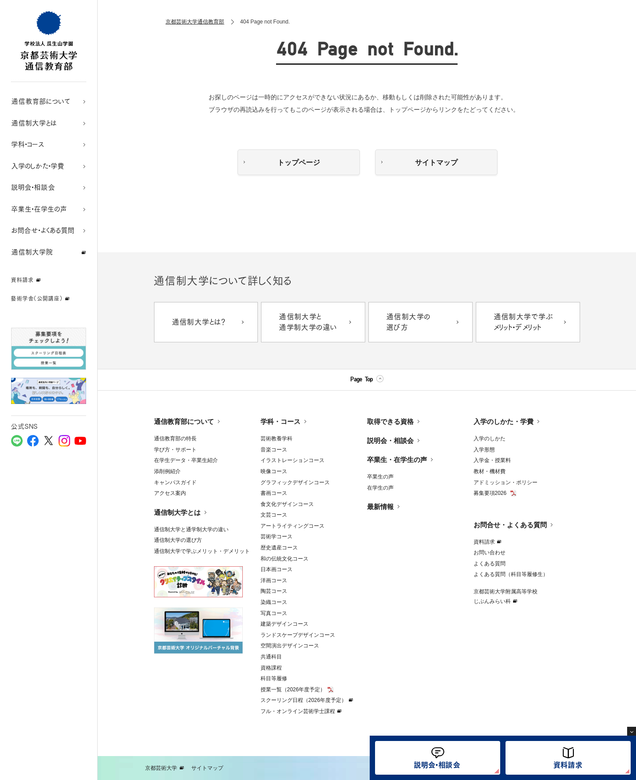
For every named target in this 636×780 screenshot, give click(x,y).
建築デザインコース (284, 624)
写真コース (274, 613)
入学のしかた (490, 438)
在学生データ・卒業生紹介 (186, 460)
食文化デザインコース (287, 504)
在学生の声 (380, 488)
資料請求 (484, 542)
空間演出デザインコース (290, 646)
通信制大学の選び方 (178, 540)
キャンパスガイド (175, 482)
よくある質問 (490, 564)
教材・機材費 (490, 471)
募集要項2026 (491, 493)
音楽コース (274, 450)
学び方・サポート (175, 450)
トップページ (298, 162)
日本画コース (276, 569)
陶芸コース (274, 591)
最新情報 (380, 506)
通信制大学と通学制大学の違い (191, 529)
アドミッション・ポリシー (505, 482)
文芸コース (274, 515)
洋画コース (274, 580)
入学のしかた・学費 (503, 421)
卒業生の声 (380, 477)
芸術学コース (276, 536)
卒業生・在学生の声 (397, 459)
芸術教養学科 (276, 438)
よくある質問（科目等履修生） (511, 574)
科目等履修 (274, 678)
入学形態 (484, 450)
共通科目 (271, 657)
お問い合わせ (490, 552)
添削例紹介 (167, 471)
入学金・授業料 (492, 460)
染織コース (274, 602)
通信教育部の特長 (175, 438)
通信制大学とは (177, 512)
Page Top (361, 379)
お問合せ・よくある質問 (510, 525)
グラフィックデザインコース (295, 482)
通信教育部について (184, 421)
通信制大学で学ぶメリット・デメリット (202, 551)
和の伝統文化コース (284, 559)
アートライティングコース (292, 526)
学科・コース (280, 421)
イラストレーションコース (292, 460)
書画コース (274, 493)
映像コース (274, 471)
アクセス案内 (170, 493)
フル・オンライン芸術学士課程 (298, 711)
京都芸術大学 (161, 768)
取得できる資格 (390, 421)
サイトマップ (436, 162)
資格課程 (271, 668)
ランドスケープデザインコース (298, 635)
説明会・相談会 (390, 440)
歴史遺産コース (279, 548)
